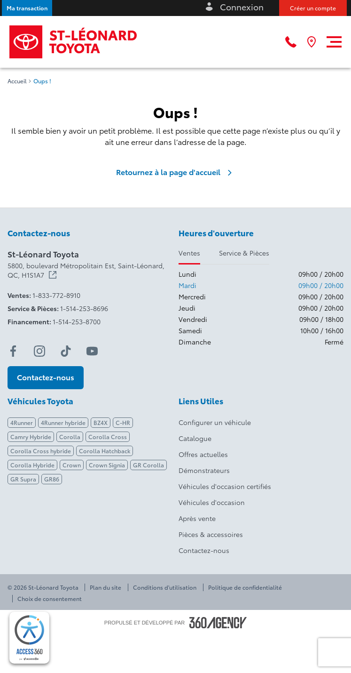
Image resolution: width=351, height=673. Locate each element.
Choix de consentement (49, 598)
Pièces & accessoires (211, 534)
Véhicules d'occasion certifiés (225, 486)
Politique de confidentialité (245, 587)
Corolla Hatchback (104, 451)
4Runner (21, 422)
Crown (71, 465)
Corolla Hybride (32, 465)
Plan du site (105, 587)
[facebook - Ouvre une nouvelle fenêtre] (13, 351)
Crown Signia (107, 465)
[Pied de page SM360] (218, 622)
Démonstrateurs (204, 470)
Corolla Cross (107, 437)
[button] (27, 8)
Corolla (69, 437)
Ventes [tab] (189, 252)
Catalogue (195, 438)
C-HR (123, 422)
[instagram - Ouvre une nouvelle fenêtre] (39, 351)
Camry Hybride (30, 437)
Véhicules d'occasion (212, 502)
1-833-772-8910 (56, 295)
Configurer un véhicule (215, 422)
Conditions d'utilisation (164, 587)
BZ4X (101, 422)
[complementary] (29, 638)
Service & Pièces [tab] (244, 252)
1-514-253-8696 (84, 308)
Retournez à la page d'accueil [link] (175, 172)
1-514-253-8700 (77, 321)
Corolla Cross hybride (40, 451)
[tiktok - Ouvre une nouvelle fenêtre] (65, 351)
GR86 (51, 479)
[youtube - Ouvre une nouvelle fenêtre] (92, 351)
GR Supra (23, 479)
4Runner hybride (63, 422)
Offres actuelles (203, 454)
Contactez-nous (204, 550)
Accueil (17, 81)
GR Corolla (148, 465)
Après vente (197, 518)
